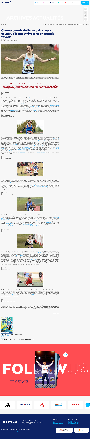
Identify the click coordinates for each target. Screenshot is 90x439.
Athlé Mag (53, 2)
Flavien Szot (11, 226)
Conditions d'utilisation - (6, 431)
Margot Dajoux (19, 255)
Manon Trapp (32, 97)
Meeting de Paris (72, 421)
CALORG (55, 422)
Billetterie (38, 2)
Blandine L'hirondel (34, 106)
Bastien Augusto (5, 219)
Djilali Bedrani (9, 223)
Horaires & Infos (5, 335)
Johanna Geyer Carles (42, 186)
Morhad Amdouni (40, 221)
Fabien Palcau (55, 148)
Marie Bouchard (25, 104)
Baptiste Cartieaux (40, 152)
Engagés (3, 338)
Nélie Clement (35, 110)
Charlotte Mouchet (32, 179)
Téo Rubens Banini (34, 226)
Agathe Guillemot (34, 185)
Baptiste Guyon (21, 152)
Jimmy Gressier (42, 141)
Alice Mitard (10, 182)
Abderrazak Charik (20, 149)
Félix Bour (14, 144)
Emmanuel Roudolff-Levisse (27, 148)
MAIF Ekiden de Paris (73, 423)
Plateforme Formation (58, 423)
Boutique (45, 2)
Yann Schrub (56, 138)
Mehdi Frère (27, 147)
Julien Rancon (35, 294)
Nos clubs (68, 2)
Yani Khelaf (49, 222)
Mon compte (75, 2)
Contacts (23, 431)
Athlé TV (60, 2)
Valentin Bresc (11, 150)
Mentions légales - (16, 431)
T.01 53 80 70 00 (25, 423)
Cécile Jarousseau (54, 105)
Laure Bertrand (14, 110)
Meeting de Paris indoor (73, 422)
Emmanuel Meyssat (11, 294)
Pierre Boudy (33, 259)
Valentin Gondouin (38, 146)
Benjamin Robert (27, 224)
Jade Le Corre (39, 253)
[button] (66, 356)
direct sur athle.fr (18, 339)
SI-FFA (54, 421)
